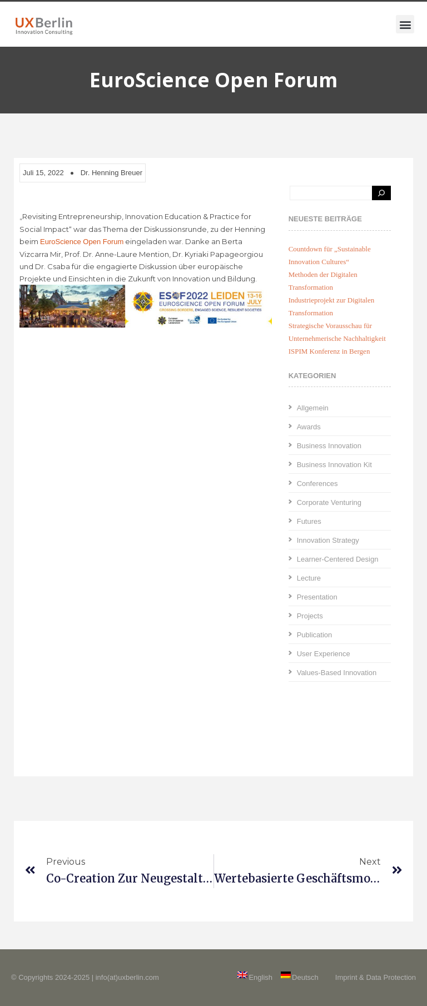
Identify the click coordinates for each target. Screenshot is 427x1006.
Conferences (317, 483)
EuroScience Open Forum (81, 241)
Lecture (309, 578)
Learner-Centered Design (338, 559)
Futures (309, 521)
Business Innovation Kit (334, 464)
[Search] (381, 193)
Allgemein (313, 408)
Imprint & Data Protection (375, 977)
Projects (310, 616)
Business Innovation (329, 446)
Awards (309, 427)
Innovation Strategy (328, 540)
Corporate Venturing (329, 502)
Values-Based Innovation (337, 672)
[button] (405, 24)
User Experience (323, 654)
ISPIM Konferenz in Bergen (329, 351)
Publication (314, 635)
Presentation (317, 597)
